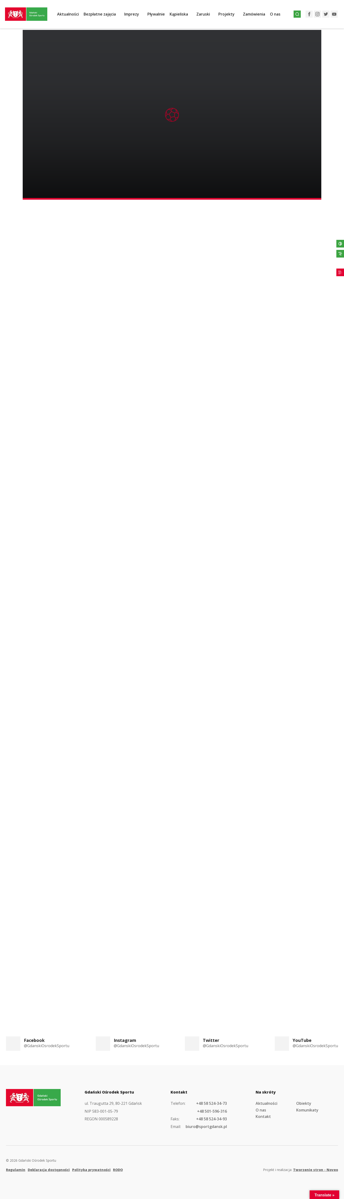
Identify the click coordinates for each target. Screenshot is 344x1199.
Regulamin (15, 1167)
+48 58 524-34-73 (211, 1101)
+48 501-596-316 (212, 1108)
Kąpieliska (181, 15)
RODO (118, 1167)
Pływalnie (158, 15)
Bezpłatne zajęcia (102, 15)
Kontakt (263, 1114)
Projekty (229, 15)
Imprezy (134, 15)
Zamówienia (257, 15)
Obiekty (303, 1101)
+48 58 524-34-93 (211, 1116)
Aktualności (70, 15)
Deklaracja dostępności (49, 1167)
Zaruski (206, 15)
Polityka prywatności (91, 1167)
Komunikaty (307, 1107)
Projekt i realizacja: (300, 1167)
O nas (278, 15)
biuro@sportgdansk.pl (206, 1124)
